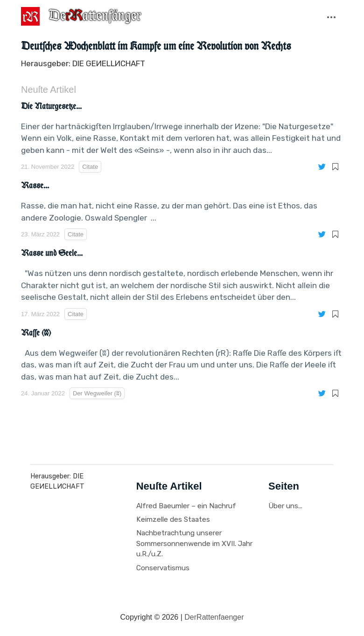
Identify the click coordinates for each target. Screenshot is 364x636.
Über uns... (285, 506)
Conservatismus (162, 568)
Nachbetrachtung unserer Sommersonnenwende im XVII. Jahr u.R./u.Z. (194, 544)
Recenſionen (241, 40)
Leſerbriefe (198, 40)
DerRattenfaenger (214, 617)
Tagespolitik (339, 40)
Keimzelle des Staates (173, 519)
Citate (39, 40)
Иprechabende (290, 40)
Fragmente (113, 40)
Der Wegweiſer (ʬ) (72, 53)
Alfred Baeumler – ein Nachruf (186, 506)
